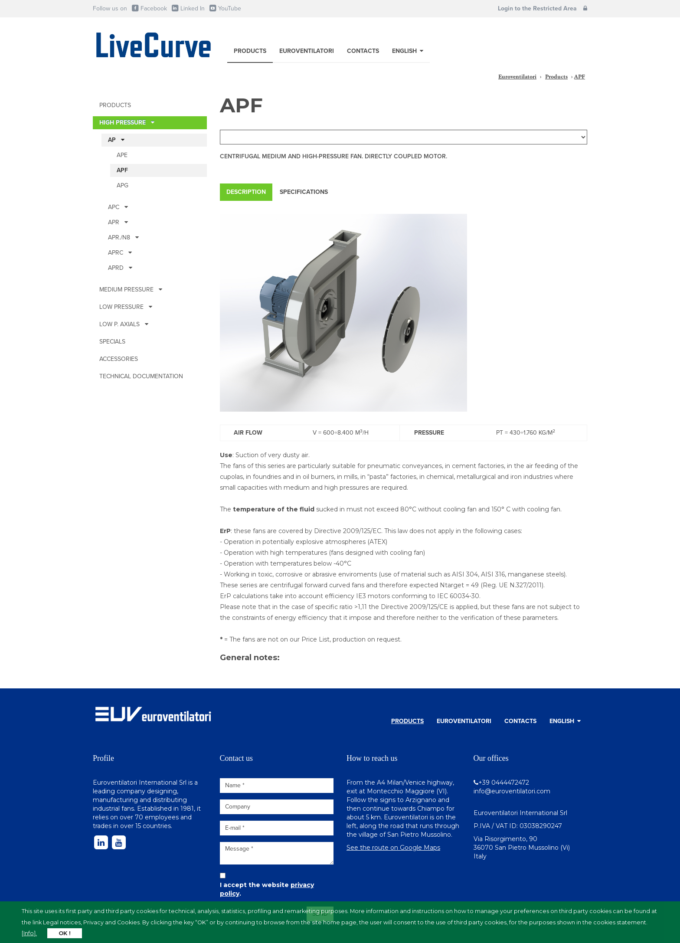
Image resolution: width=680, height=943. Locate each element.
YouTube (225, 8)
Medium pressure (130, 289)
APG (122, 185)
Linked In (188, 8)
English (407, 51)
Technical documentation (141, 376)
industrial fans (113, 808)
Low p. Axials (123, 324)
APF (122, 170)
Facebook (149, 8)
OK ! (65, 933)
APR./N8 (123, 237)
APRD (120, 268)
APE (122, 155)
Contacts (363, 51)
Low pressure (125, 307)
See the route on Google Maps (393, 847)
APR (118, 222)
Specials (112, 341)
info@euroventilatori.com (512, 791)
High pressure (126, 122)
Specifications (304, 192)
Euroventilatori (306, 51)
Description (246, 192)
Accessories (118, 359)
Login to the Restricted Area (542, 8)
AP (116, 140)
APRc (120, 252)
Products (250, 51)
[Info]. (29, 933)
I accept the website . (267, 889)
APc (118, 207)
